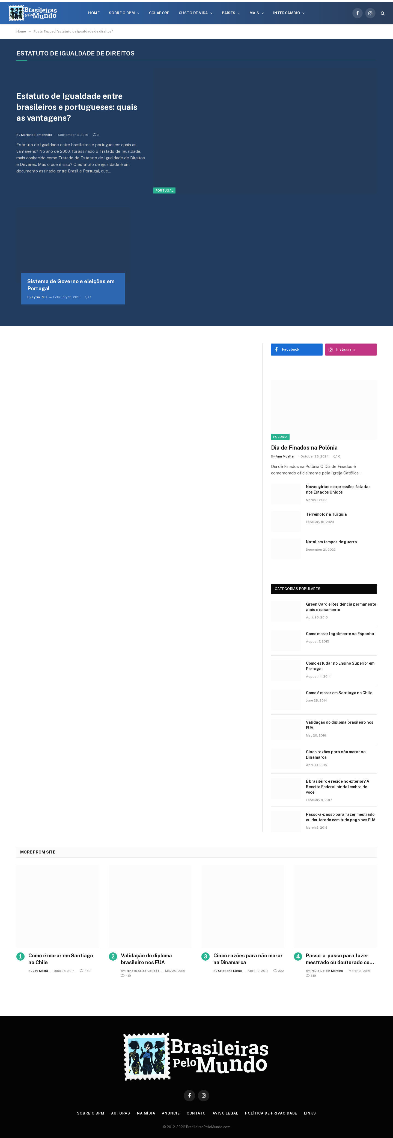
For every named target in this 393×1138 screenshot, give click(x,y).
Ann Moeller (285, 456)
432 (85, 971)
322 (278, 971)
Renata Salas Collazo (142, 971)
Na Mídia (146, 1113)
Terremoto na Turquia (326, 514)
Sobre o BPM (122, 13)
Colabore (159, 13)
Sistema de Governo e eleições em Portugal (71, 284)
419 (126, 976)
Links (311, 1113)
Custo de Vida (193, 13)
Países (228, 13)
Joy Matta (40, 971)
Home (94, 13)
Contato (196, 1113)
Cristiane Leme (230, 971)
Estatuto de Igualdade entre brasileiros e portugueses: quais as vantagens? (78, 107)
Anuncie (171, 1113)
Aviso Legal (226, 1113)
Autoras (120, 1113)
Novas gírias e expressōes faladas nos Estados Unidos (338, 489)
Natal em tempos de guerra (331, 542)
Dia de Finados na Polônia (304, 447)
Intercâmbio (286, 13)
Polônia (280, 436)
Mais (254, 13)
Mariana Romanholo (36, 135)
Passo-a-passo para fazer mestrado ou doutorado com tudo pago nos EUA (341, 817)
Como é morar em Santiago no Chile (339, 693)
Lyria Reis (39, 297)
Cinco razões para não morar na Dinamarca (336, 754)
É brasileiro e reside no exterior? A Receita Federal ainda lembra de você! (337, 786)
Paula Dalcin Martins (327, 971)
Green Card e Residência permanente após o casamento (341, 607)
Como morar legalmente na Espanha (340, 634)
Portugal (165, 190)
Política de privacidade (271, 1113)
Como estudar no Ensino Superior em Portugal (340, 666)
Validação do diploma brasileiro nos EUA (339, 725)
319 (311, 976)
